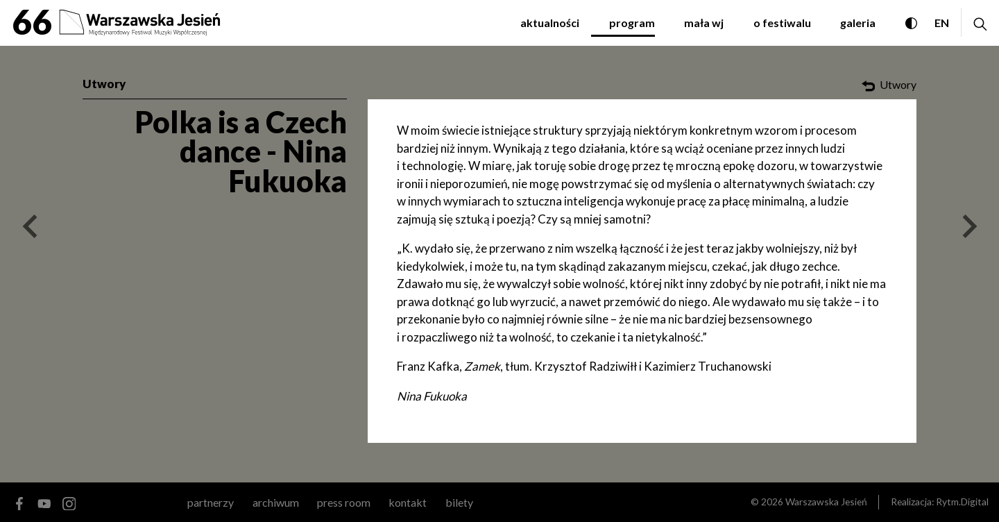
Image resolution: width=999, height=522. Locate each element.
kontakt (407, 502)
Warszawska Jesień (826, 501)
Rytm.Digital (962, 501)
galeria (858, 22)
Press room (343, 502)
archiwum (276, 502)
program (632, 22)
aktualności (549, 22)
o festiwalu (782, 22)
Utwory (104, 83)
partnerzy (210, 502)
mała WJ (704, 22)
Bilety (459, 502)
